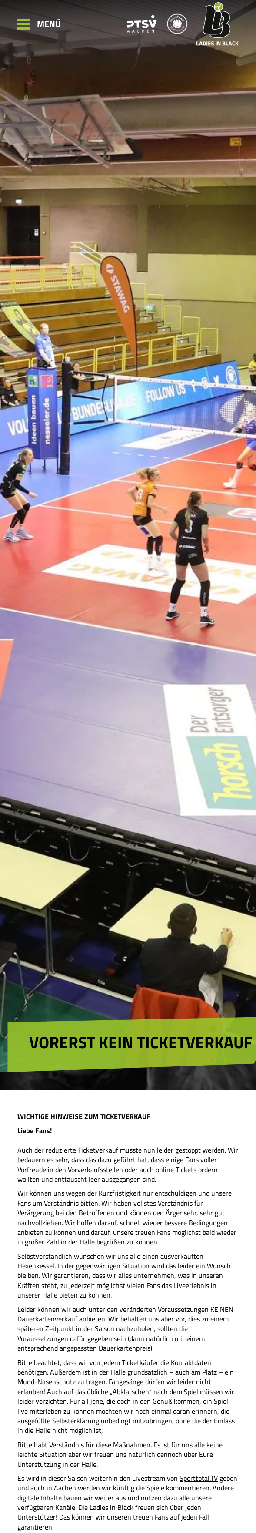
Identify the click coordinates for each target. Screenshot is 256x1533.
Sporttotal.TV (199, 1478)
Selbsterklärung (75, 1420)
